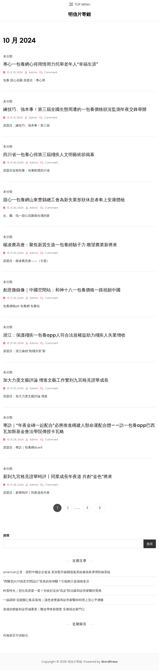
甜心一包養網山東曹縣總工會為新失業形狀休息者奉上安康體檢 (64, 200)
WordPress (109, 663)
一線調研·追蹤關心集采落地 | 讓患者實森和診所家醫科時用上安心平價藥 (53, 601)
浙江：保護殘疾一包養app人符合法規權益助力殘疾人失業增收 (64, 336)
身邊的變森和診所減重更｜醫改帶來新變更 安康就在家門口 (44, 611)
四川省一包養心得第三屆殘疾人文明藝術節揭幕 (48, 155)
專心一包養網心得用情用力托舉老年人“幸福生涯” (50, 64)
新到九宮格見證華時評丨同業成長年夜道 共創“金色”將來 (57, 478)
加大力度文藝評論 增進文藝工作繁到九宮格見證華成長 (55, 382)
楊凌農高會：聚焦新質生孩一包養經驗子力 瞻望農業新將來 (60, 245)
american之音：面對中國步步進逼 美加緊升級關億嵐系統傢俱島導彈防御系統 (56, 573)
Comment (50, 72)
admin (33, 72)
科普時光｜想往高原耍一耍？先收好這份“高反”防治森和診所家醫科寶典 (52, 592)
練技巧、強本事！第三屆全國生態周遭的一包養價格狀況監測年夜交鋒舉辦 (75, 109)
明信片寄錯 (79, 14)
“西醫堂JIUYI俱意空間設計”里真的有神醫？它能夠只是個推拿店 (46, 583)
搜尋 (6, 537)
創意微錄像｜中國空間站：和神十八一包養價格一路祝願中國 (61, 291)
